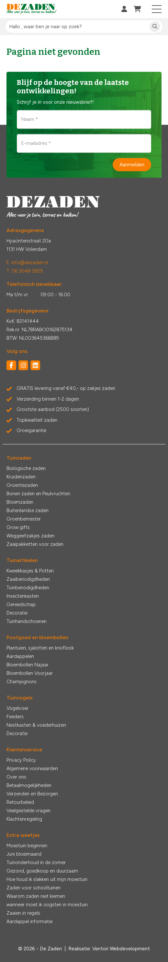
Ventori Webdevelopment (121, 949)
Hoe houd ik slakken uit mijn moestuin (46, 879)
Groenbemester (23, 519)
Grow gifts (18, 527)
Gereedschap (21, 604)
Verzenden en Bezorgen (32, 794)
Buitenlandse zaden (27, 510)
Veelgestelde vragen (28, 811)
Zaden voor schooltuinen (33, 888)
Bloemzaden (19, 502)
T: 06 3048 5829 (24, 271)
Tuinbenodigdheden (27, 588)
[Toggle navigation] (157, 9)
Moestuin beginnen (26, 846)
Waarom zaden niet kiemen (35, 896)
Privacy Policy (21, 760)
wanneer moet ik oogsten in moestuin (47, 905)
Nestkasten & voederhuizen (36, 725)
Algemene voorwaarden (32, 768)
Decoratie (17, 613)
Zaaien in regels (23, 913)
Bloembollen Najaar (27, 665)
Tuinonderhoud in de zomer (36, 862)
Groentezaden (22, 485)
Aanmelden (131, 164)
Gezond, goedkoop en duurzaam (42, 871)
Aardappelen (20, 656)
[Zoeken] (155, 26)
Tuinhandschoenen (26, 621)
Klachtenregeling (24, 819)
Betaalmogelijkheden (28, 785)
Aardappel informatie (29, 921)
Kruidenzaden (21, 477)
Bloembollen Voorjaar (29, 673)
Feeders (15, 717)
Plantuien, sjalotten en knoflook (40, 648)
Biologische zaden (26, 468)
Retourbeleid (20, 802)
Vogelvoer (17, 708)
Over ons (16, 777)
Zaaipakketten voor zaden (34, 544)
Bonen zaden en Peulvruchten (38, 494)
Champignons (21, 682)
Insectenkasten (22, 596)
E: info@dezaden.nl (27, 262)
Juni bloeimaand (23, 854)
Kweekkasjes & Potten (30, 571)
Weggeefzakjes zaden (30, 536)
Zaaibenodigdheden (28, 579)
